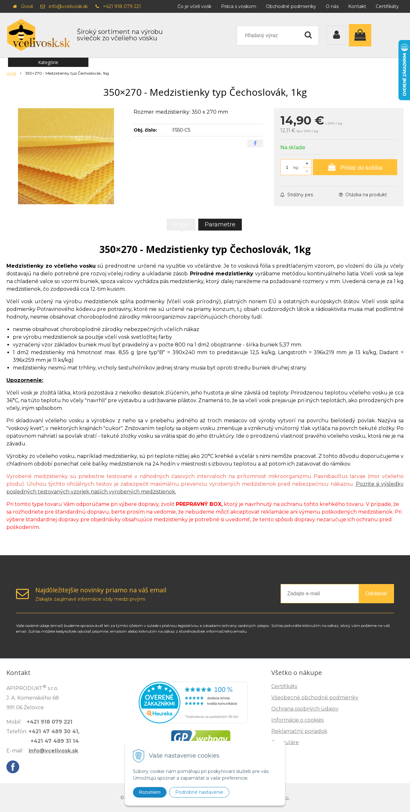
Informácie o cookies (297, 720)
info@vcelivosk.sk (68, 6)
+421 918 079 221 (122, 6)
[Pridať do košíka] (355, 167)
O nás (332, 6)
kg (295, 167)
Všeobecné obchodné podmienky (314, 697)
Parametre (220, 224)
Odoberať (376, 593)
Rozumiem (149, 792)
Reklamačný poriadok (299, 731)
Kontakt (357, 6)
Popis (181, 224)
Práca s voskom (238, 6)
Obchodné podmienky (291, 6)
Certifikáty (387, 6)
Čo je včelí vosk (194, 6)
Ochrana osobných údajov (305, 709)
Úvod (27, 6)
